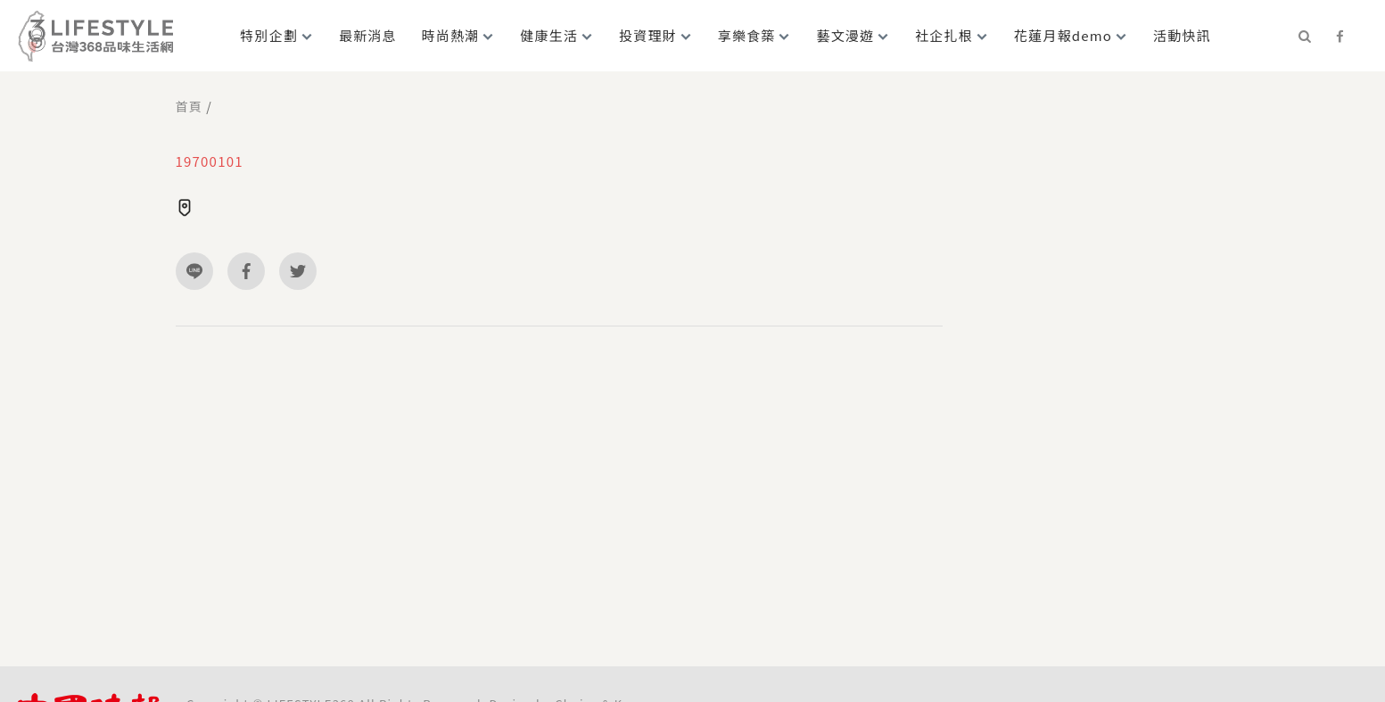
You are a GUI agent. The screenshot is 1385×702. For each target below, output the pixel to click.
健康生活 (549, 35)
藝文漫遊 (845, 35)
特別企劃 (269, 35)
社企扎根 (944, 35)
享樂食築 (747, 35)
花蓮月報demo (1063, 35)
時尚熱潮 (451, 35)
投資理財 (648, 35)
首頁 (189, 106)
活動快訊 (1182, 35)
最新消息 (368, 35)
